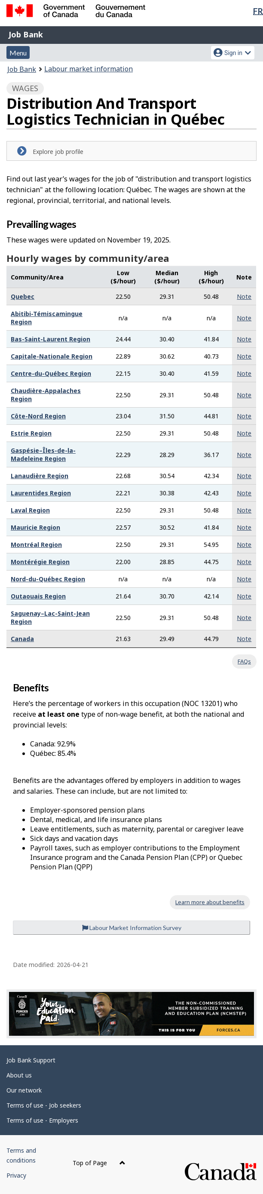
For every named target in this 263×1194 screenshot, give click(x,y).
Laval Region (30, 510)
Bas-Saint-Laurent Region (50, 339)
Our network (24, 1090)
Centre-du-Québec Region (51, 373)
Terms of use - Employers (42, 1120)
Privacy (16, 1175)
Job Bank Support (30, 1060)
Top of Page (99, 1163)
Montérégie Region (40, 562)
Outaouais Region (38, 596)
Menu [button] (18, 53)
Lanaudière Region (39, 476)
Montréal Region (36, 544)
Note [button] (244, 296)
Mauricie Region (35, 527)
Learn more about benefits (210, 902)
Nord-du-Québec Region (48, 579)
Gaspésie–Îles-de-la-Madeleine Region (43, 454)
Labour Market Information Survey (131, 927)
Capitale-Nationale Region (51, 356)
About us (19, 1075)
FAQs (244, 661)
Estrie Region (31, 433)
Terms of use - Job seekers (43, 1105)
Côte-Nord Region (38, 416)
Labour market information (88, 69)
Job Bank (26, 34)
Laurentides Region (41, 493)
